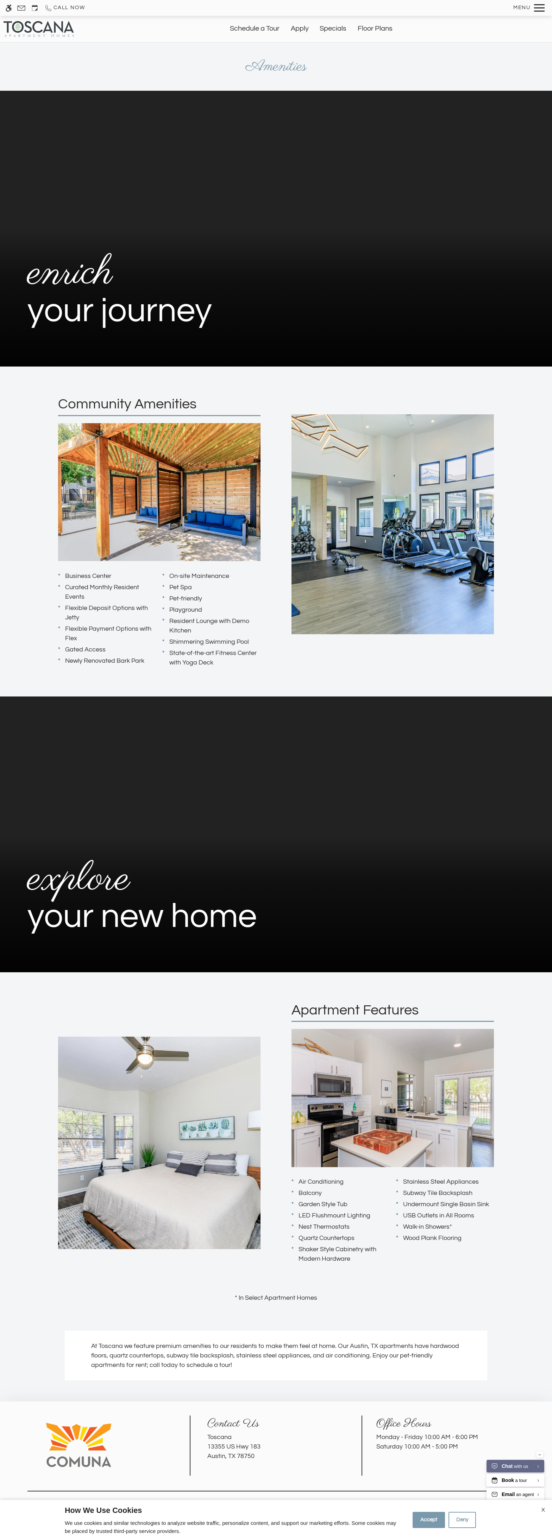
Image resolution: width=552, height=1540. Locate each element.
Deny (462, 1519)
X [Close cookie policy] (543, 1510)
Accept (428, 1519)
